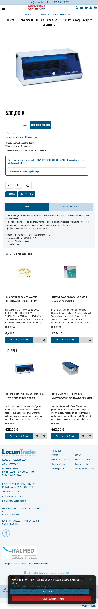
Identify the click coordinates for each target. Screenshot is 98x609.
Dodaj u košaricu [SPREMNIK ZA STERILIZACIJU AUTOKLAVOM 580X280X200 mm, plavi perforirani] (65, 436)
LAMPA (11, 194)
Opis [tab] (27, 207)
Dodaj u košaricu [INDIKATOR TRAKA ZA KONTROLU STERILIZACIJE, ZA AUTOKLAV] (19, 339)
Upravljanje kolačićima (84, 469)
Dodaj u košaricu (40, 124)
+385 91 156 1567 (58, 160)
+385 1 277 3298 (42, 160)
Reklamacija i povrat (83, 459)
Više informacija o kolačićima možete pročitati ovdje (35, 586)
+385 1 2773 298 (60, 2)
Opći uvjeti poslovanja (60, 459)
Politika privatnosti (59, 469)
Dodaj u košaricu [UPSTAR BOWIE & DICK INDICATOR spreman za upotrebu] (65, 339)
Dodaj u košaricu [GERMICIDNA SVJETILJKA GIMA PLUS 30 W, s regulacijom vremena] (19, 436)
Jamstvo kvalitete (82, 464)
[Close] (49, 591)
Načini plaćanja (58, 464)
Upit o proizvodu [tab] (70, 207)
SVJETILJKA (26, 194)
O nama (54, 455)
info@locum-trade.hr (39, 2)
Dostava (78, 455)
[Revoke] (51, 598)
